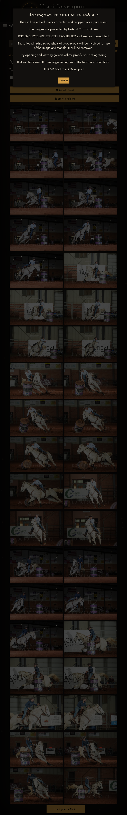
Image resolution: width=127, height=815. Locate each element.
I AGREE (63, 80)
